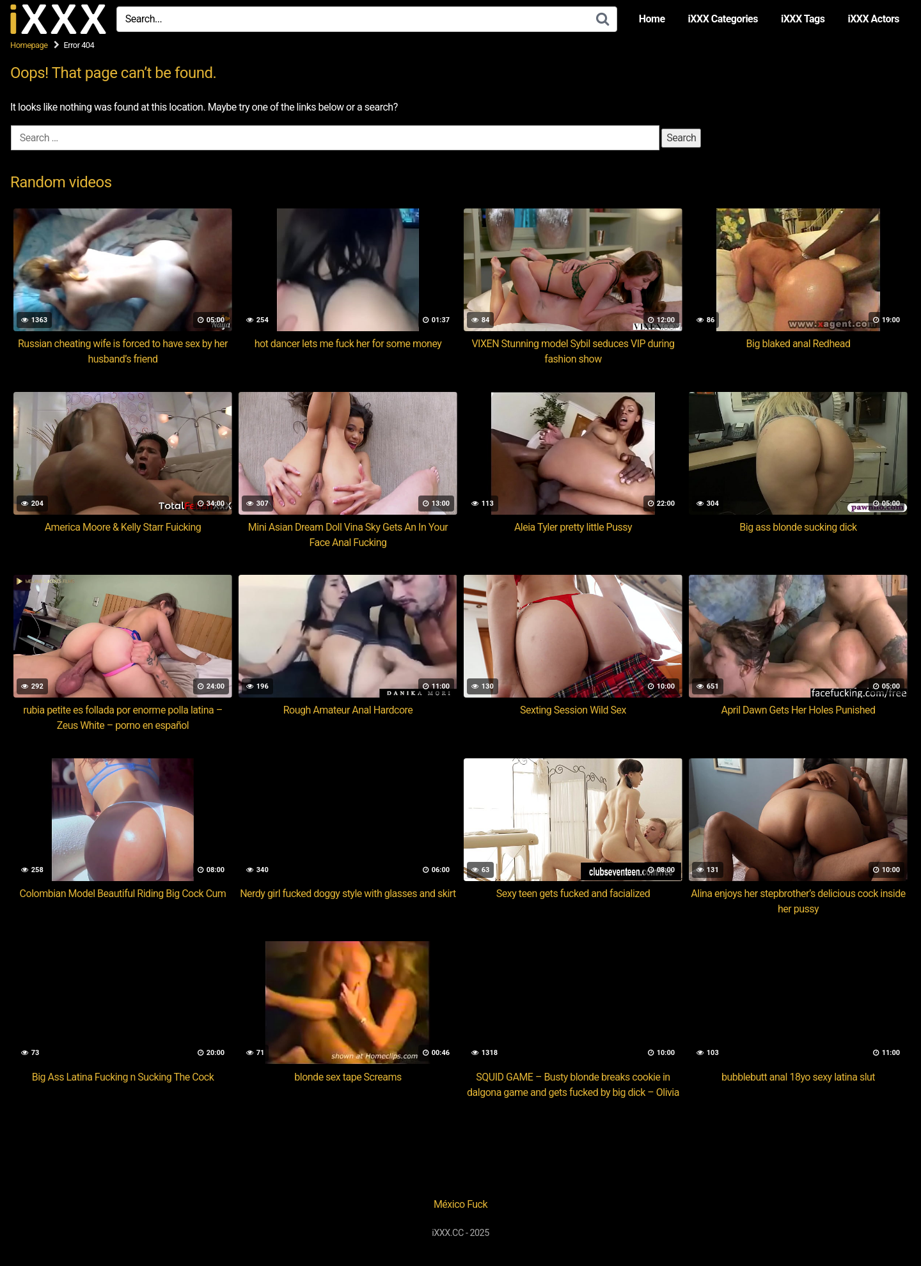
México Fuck (460, 1204)
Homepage (29, 45)
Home (652, 19)
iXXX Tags (802, 19)
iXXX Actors (873, 19)
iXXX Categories (723, 19)
